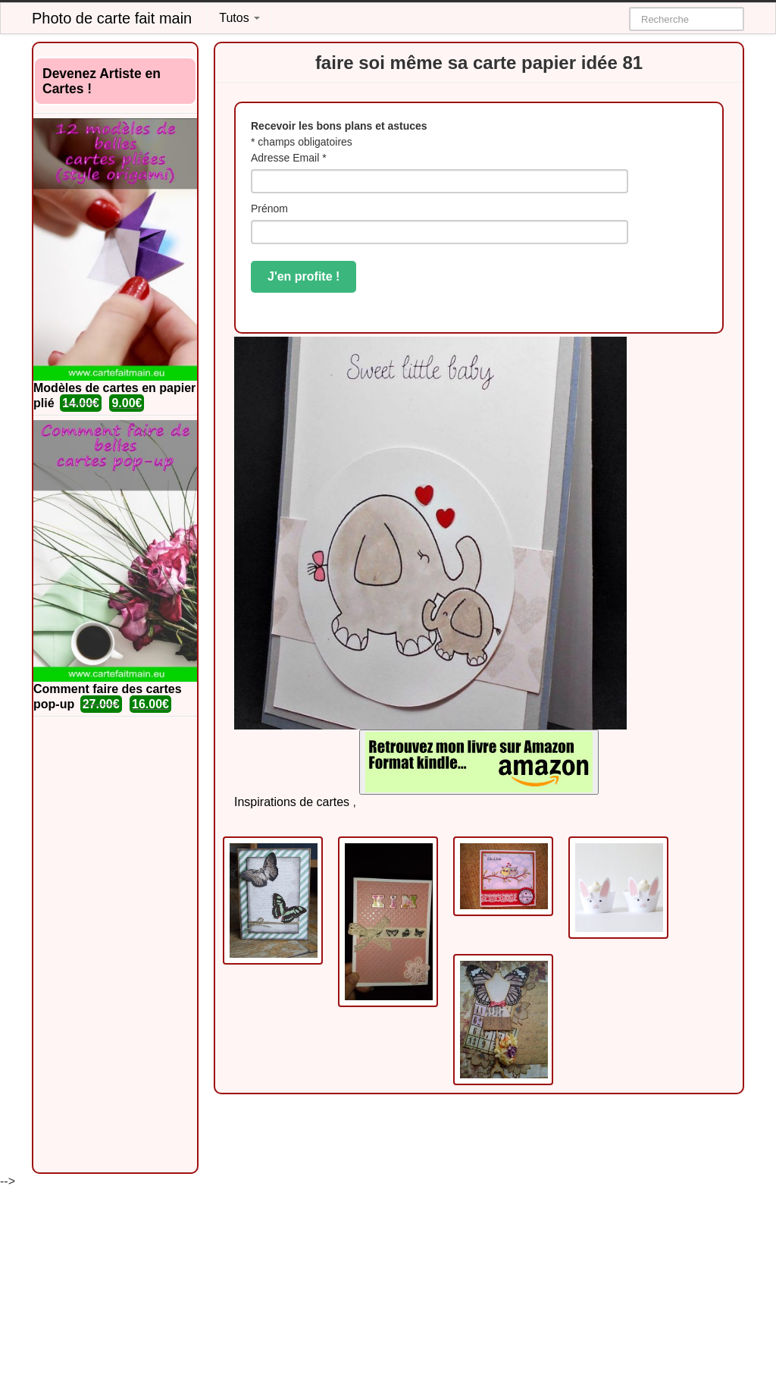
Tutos (239, 17)
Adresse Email (289, 158)
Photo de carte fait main (112, 18)
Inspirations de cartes (291, 801)
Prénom (269, 208)
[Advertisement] (115, 944)
